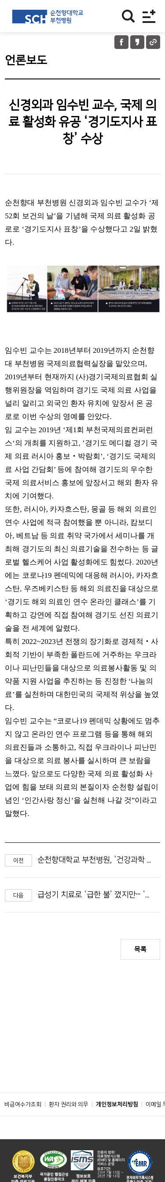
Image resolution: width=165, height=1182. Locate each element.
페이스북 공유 (121, 42)
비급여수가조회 (22, 1104)
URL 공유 (153, 42)
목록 (140, 949)
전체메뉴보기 (148, 16)
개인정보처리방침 (117, 1104)
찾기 (128, 16)
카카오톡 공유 (137, 42)
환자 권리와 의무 (68, 1104)
